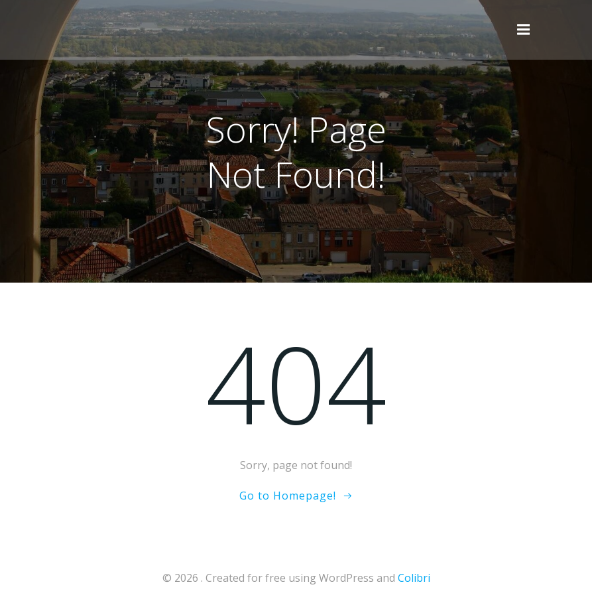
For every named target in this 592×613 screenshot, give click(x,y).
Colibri (414, 578)
